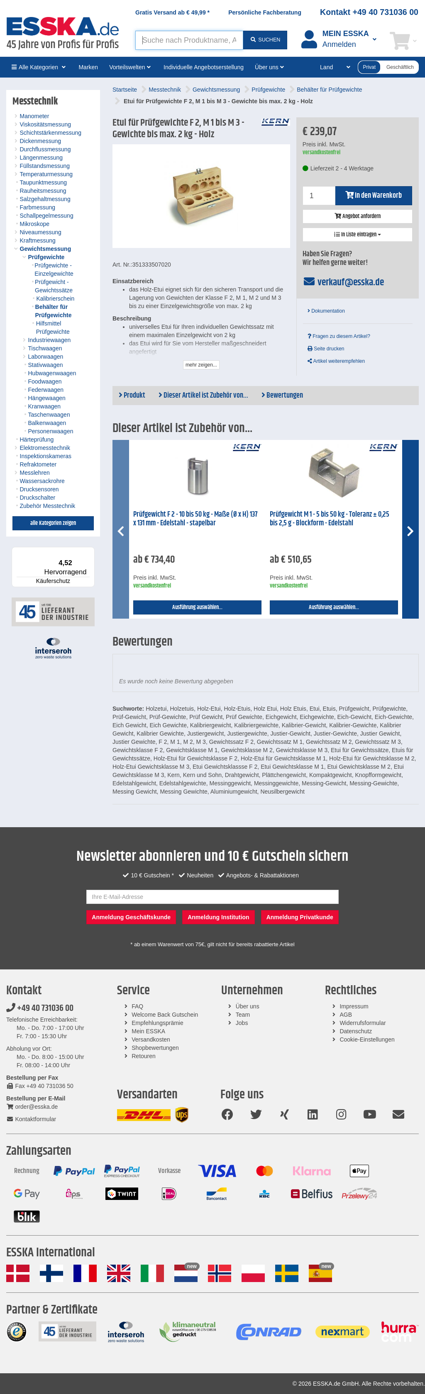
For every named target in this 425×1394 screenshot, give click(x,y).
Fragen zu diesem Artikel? (339, 336)
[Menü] (90, 552)
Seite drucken (326, 349)
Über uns (247, 1006)
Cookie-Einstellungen (367, 1039)
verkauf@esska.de (343, 282)
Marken (88, 67)
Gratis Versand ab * (172, 12)
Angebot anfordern (358, 216)
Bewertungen (282, 395)
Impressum (354, 1006)
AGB (346, 1014)
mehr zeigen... (201, 365)
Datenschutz (356, 1031)
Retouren (144, 1056)
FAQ (137, 1006)
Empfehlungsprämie (157, 1023)
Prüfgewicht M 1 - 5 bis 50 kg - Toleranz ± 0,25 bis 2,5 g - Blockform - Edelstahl (329, 519)
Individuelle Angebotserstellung (204, 67)
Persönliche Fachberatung (264, 12)
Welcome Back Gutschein (165, 1014)
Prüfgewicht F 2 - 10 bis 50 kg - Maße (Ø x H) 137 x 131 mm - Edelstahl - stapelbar (195, 519)
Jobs (242, 1023)
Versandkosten (151, 1039)
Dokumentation (326, 311)
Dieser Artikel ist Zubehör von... (203, 395)
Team (243, 1014)
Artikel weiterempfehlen (336, 361)
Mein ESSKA (148, 1031)
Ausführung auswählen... (197, 607)
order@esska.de (32, 1106)
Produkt (132, 395)
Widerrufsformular (363, 1023)
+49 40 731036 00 (39, 1008)
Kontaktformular (31, 1119)
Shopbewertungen (155, 1047)
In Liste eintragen (357, 234)
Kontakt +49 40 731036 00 (369, 12)
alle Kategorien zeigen (53, 523)
